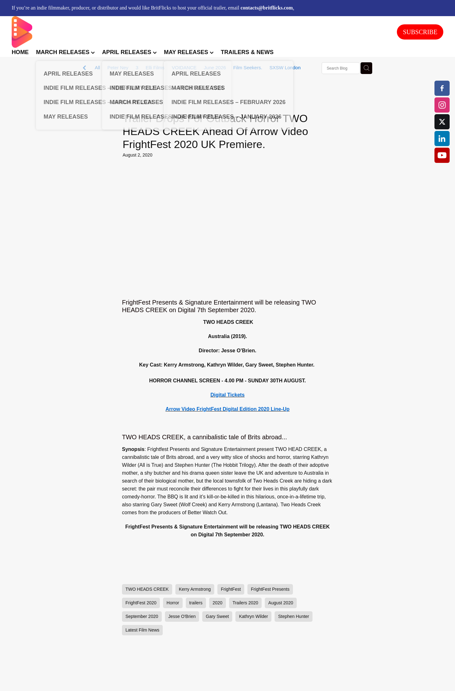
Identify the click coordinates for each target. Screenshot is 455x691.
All (97, 67)
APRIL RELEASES (129, 52)
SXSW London (285, 67)
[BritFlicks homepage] (198, 32)
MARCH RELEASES (65, 52)
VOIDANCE (184, 67)
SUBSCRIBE (420, 31)
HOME (20, 52)
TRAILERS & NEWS (247, 52)
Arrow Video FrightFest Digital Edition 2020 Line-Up (228, 409)
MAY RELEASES (189, 52)
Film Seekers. (247, 67)
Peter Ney (118, 67)
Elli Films (155, 67)
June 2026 (215, 67)
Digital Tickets (227, 395)
